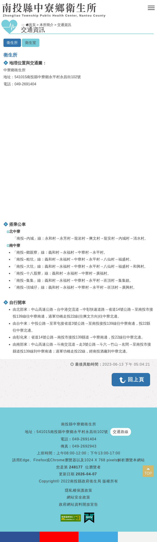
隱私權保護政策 (78, 490)
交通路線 (120, 432)
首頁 (31, 25)
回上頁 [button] (136, 379)
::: (23, 25)
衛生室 (30, 43)
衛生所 (12, 43)
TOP (148, 473)
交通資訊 (64, 25)
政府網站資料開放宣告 (78, 504)
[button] (151, 8)
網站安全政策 (78, 497)
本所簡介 (46, 25)
